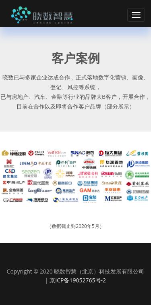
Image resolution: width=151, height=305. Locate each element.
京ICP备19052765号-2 (78, 280)
